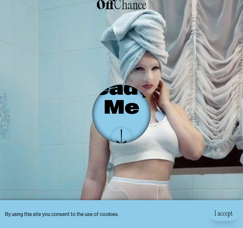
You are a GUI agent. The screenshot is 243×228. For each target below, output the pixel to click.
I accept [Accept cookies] (224, 214)
